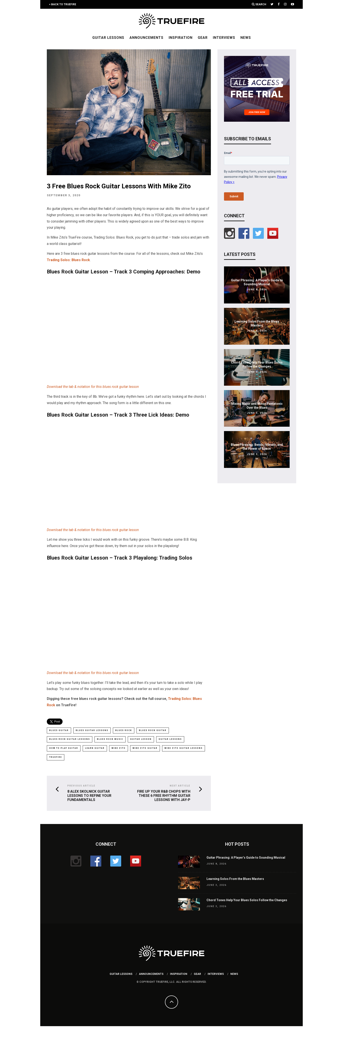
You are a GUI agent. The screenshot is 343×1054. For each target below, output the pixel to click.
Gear (203, 38)
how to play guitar (63, 748)
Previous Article (81, 785)
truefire (55, 757)
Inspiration (180, 38)
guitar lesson (141, 739)
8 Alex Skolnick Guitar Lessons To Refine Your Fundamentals (89, 795)
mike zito (119, 748)
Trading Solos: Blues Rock (68, 260)
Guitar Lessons (108, 38)
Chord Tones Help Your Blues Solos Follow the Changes (246, 899)
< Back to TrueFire (62, 4)
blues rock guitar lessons (69, 739)
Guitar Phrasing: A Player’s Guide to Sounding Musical (245, 857)
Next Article (180, 785)
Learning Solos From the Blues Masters (235, 878)
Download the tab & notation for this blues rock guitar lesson (93, 387)
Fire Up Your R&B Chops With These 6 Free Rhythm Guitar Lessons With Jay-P (163, 795)
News (245, 38)
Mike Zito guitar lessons (183, 748)
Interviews (224, 38)
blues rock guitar (152, 730)
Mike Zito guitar (145, 748)
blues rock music (110, 739)
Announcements (146, 38)
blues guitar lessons (92, 730)
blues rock (123, 730)
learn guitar (95, 748)
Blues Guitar (59, 730)
